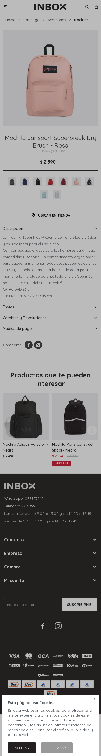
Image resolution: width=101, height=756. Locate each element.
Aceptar (22, 748)
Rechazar (57, 748)
